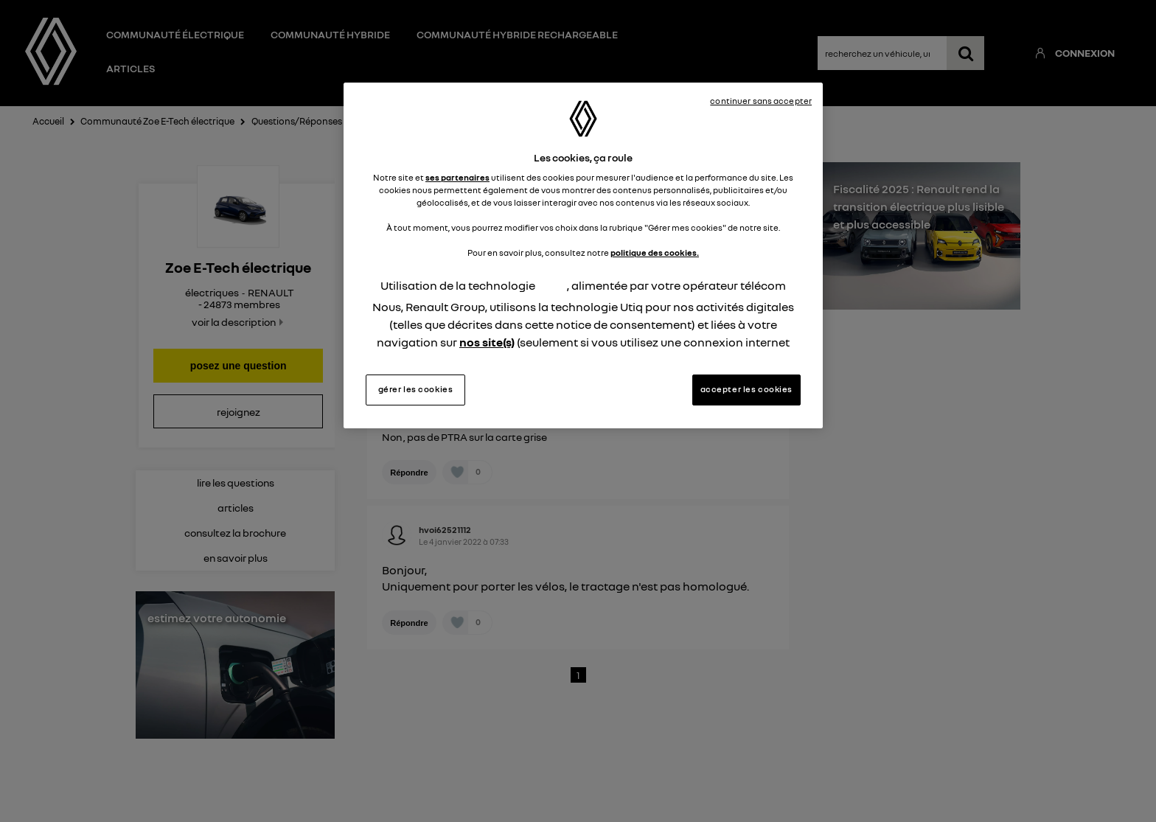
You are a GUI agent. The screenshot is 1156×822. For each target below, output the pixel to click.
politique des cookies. (654, 253)
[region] (583, 256)
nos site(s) (487, 342)
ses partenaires (457, 178)
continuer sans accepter (761, 101)
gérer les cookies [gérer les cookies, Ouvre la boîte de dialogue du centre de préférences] (415, 389)
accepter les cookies (746, 389)
